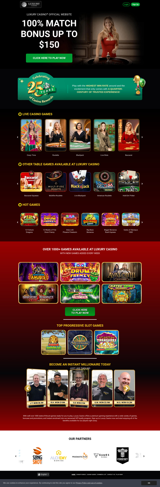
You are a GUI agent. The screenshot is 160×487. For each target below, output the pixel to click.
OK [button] (149, 483)
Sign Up (135, 4)
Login (126, 4)
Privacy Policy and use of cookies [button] (89, 483)
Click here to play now (49, 58)
